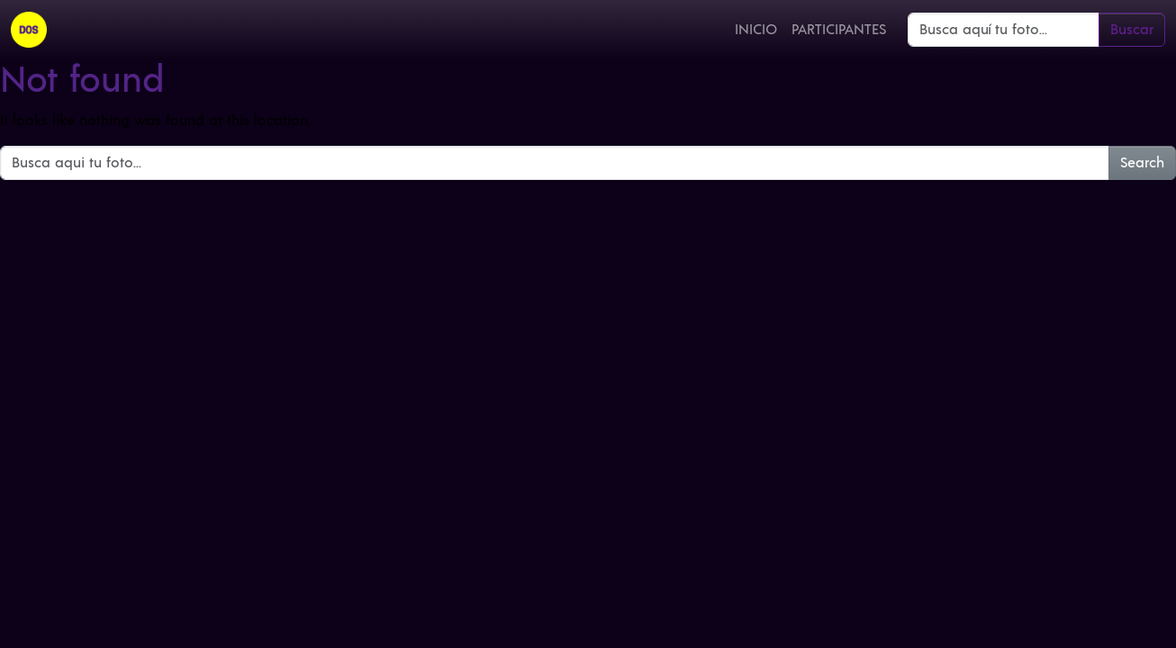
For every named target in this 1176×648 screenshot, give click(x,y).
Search (1142, 163)
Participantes (839, 29)
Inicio (756, 29)
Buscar (1131, 29)
